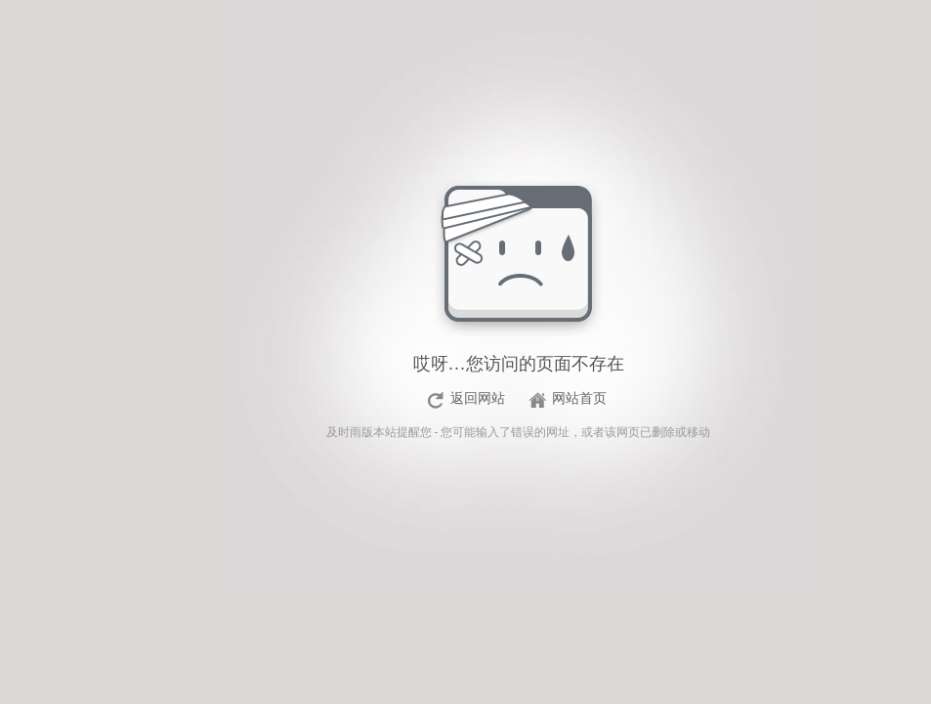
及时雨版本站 (361, 432)
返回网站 (477, 398)
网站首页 (579, 398)
